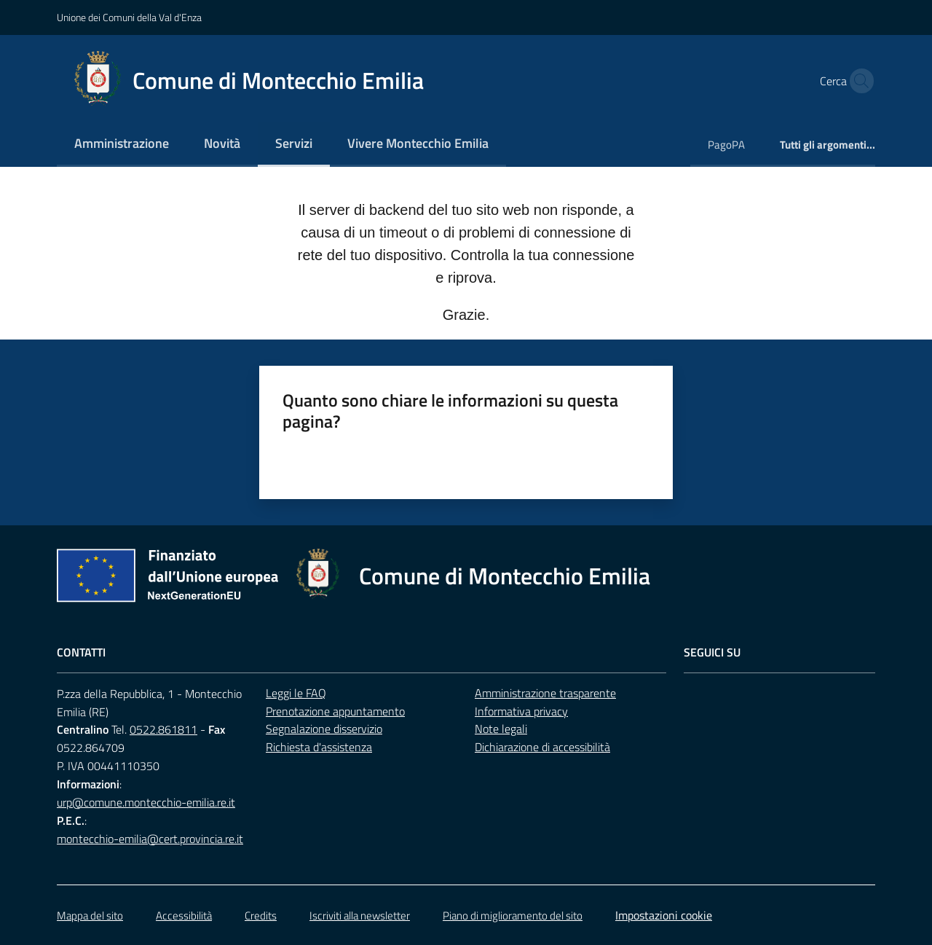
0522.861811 (163, 729)
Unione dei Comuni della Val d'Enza (129, 17)
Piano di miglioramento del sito (512, 915)
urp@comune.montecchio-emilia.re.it (146, 802)
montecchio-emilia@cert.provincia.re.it (150, 838)
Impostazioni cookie (663, 915)
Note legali (501, 728)
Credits (261, 915)
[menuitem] (121, 144)
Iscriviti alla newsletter (359, 915)
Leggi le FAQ (296, 693)
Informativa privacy (521, 711)
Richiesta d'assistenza (319, 747)
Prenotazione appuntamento (335, 711)
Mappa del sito (90, 915)
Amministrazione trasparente (545, 693)
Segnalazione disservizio (324, 728)
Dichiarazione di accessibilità (542, 747)
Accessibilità (184, 915)
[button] (857, 80)
